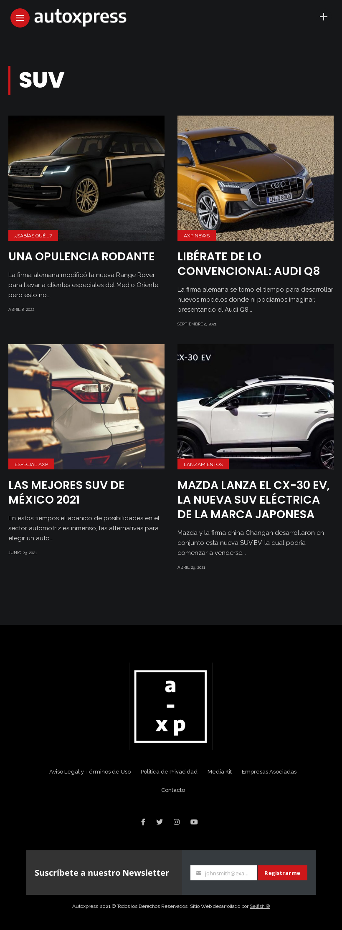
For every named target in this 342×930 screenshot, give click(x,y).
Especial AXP (31, 464)
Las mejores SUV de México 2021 (66, 492)
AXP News (197, 236)
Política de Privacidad (169, 772)
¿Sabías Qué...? (33, 236)
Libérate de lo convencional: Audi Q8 (248, 264)
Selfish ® (260, 906)
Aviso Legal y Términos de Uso (90, 772)
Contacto (173, 790)
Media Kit (220, 772)
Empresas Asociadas (269, 772)
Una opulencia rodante (81, 256)
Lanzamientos (203, 464)
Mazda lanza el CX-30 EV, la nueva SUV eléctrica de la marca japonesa (253, 499)
